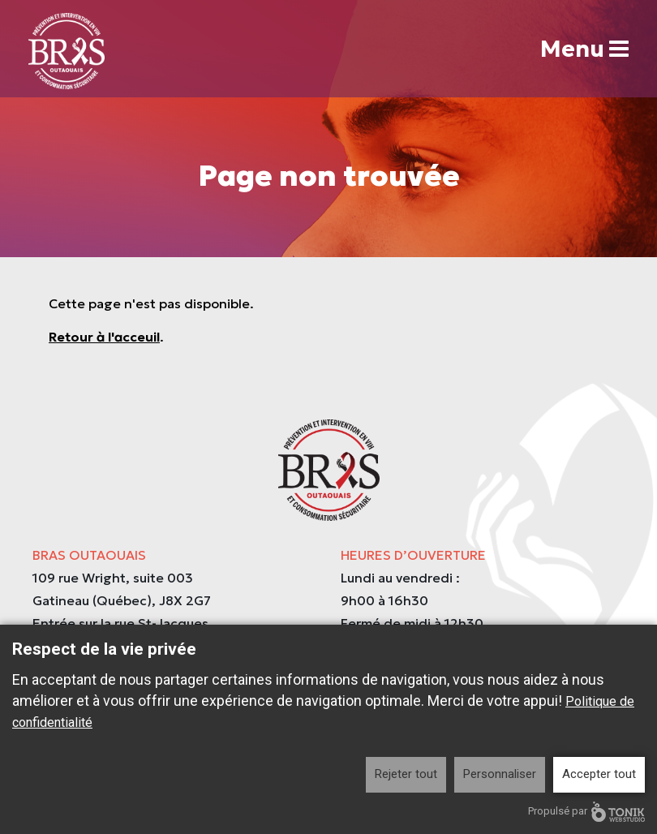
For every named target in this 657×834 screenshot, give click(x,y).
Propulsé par (586, 812)
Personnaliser (499, 774)
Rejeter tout (406, 774)
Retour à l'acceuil (104, 337)
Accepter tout (599, 774)
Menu (584, 49)
